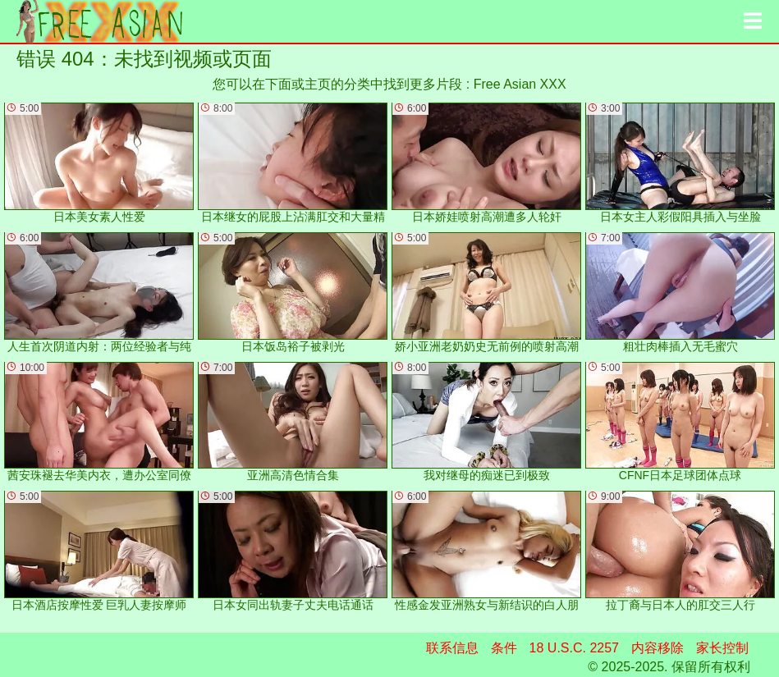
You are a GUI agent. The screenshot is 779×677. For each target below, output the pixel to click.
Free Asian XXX (520, 84)
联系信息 (452, 648)
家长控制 (722, 648)
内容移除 (657, 648)
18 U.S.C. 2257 (574, 648)
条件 (504, 648)
